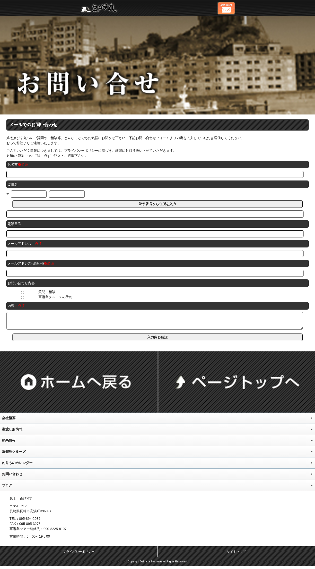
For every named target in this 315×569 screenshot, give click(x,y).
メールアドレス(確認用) (26, 263)
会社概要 (9, 421)
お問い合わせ (12, 477)
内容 (11, 306)
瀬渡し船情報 (12, 432)
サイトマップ (236, 554)
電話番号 (14, 224)
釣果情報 (9, 443)
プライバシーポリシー (79, 554)
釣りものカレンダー (17, 466)
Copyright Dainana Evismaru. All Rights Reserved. (157, 564)
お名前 (13, 164)
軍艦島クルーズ (14, 454)
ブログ (7, 488)
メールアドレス (19, 244)
